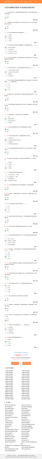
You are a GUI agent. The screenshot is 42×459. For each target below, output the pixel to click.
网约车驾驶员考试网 (9, 438)
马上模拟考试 (15, 363)
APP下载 (35, 1)
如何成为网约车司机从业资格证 (11, 417)
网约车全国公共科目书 (26, 445)
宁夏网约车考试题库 (25, 393)
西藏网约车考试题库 (25, 390)
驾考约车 (7, 427)
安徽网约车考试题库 (25, 377)
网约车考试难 (24, 438)
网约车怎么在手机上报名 (26, 405)
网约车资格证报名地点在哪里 (27, 427)
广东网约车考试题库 (9, 384)
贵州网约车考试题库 (25, 388)
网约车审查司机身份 (25, 434)
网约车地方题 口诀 (25, 440)
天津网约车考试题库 (25, 370)
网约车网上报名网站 (25, 422)
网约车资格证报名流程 (26, 415)
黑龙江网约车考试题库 (9, 398)
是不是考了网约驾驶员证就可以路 (28, 424)
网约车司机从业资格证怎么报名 (11, 431)
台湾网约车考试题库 (25, 395)
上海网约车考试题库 (9, 376)
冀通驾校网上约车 (8, 426)
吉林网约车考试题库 (25, 374)
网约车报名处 (24, 417)
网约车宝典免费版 (25, 436)
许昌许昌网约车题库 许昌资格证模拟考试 (20, 7)
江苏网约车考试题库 (25, 376)
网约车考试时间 (25, 419)
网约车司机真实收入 (9, 406)
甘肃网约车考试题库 (25, 391)
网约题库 (26, 1)
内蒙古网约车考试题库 (26, 398)
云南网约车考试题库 (9, 390)
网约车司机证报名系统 (9, 413)
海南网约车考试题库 (9, 386)
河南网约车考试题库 (25, 381)
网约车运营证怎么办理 (26, 413)
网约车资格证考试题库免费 (27, 406)
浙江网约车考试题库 (9, 377)
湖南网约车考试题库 (25, 383)
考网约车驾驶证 (25, 408)
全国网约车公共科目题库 (10, 436)
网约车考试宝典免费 (25, 431)
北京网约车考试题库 (9, 370)
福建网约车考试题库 (9, 379)
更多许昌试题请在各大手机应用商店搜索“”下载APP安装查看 (21, 354)
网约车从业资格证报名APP (10, 441)
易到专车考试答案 (25, 433)
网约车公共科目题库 (9, 410)
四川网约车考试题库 (9, 388)
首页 (17, 1)
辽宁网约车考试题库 (9, 374)
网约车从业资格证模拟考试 (10, 450)
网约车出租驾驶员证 (9, 412)
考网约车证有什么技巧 (26, 420)
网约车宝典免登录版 (25, 429)
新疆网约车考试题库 (9, 395)
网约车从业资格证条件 (26, 410)
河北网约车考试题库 (9, 372)
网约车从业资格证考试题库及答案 (28, 447)
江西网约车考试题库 (25, 379)
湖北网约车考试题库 (9, 383)
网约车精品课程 (26, 363)
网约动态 (30, 1)
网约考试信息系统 (25, 412)
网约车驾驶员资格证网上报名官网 (11, 429)
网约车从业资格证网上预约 (10, 405)
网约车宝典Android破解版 (27, 426)
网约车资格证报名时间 (9, 408)
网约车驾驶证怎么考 (9, 434)
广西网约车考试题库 (25, 384)
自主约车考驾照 (8, 424)
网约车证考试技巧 (8, 420)
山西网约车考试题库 (25, 372)
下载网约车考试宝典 (9, 422)
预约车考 (7, 419)
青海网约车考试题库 (9, 393)
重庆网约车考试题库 (25, 386)
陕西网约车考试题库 (9, 391)
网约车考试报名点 (8, 415)
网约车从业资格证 (8, 433)
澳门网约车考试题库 (25, 397)
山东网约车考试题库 (9, 381)
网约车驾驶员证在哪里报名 (10, 440)
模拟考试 (21, 1)
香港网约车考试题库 (9, 397)
